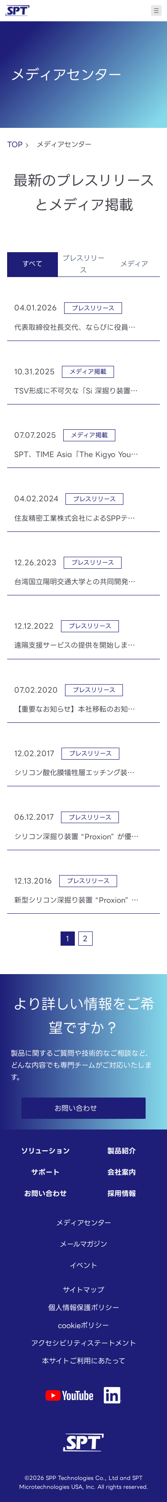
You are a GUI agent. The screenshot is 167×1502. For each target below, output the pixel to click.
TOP (15, 144)
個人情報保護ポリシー (83, 1308)
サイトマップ (83, 1290)
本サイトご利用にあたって (84, 1361)
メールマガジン (83, 1244)
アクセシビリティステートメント (83, 1343)
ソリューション (45, 1151)
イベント (83, 1265)
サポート (45, 1172)
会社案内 (121, 1172)
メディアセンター (83, 1223)
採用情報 (121, 1193)
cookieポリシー (83, 1325)
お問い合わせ (45, 1193)
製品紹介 (121, 1151)
